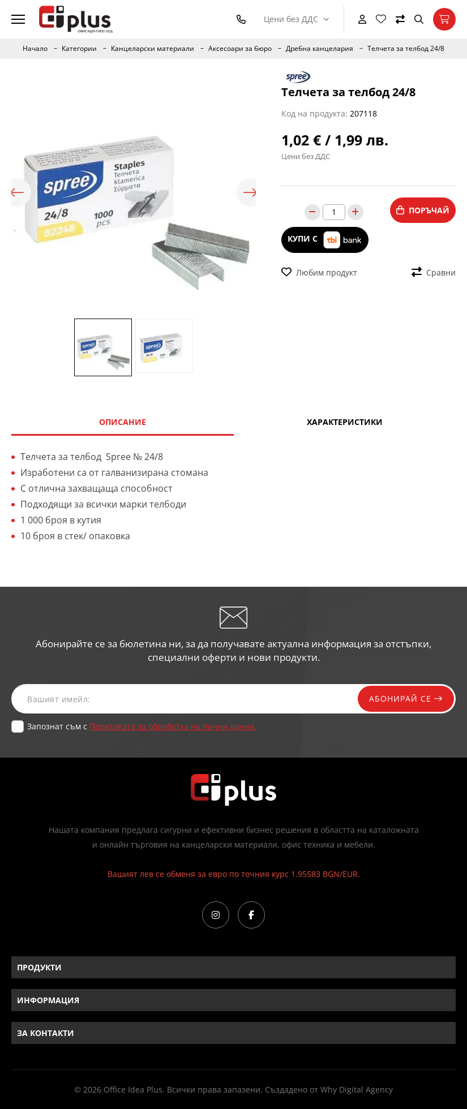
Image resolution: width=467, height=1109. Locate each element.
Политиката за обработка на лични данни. (172, 726)
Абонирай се (406, 698)
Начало (35, 48)
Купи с (325, 239)
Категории (79, 48)
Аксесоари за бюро (240, 48)
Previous (17, 192)
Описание (122, 421)
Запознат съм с (141, 726)
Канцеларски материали (152, 48)
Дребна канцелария (319, 48)
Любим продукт (319, 272)
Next (250, 192)
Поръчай (422, 210)
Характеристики (345, 421)
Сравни (434, 272)
